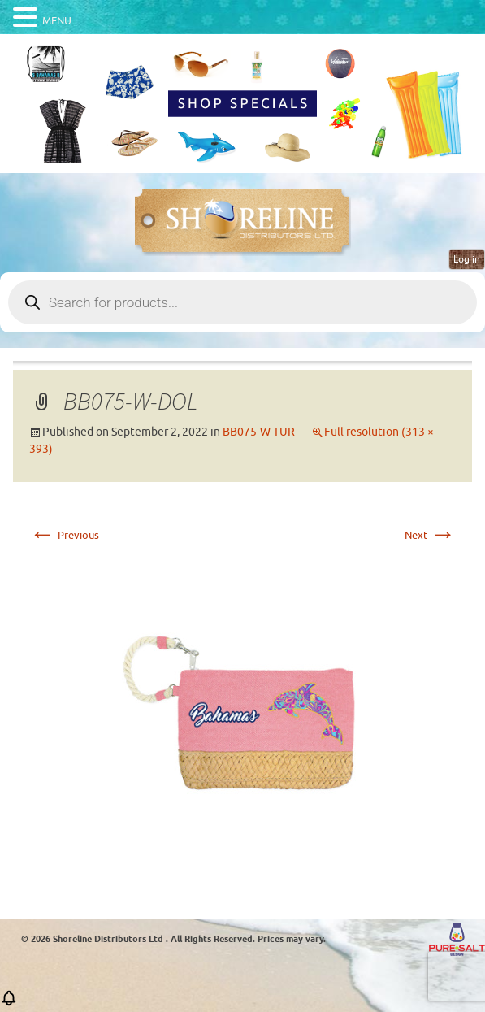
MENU (56, 21)
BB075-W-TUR (259, 432)
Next (430, 535)
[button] (9, 1003)
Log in (466, 259)
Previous (64, 535)
